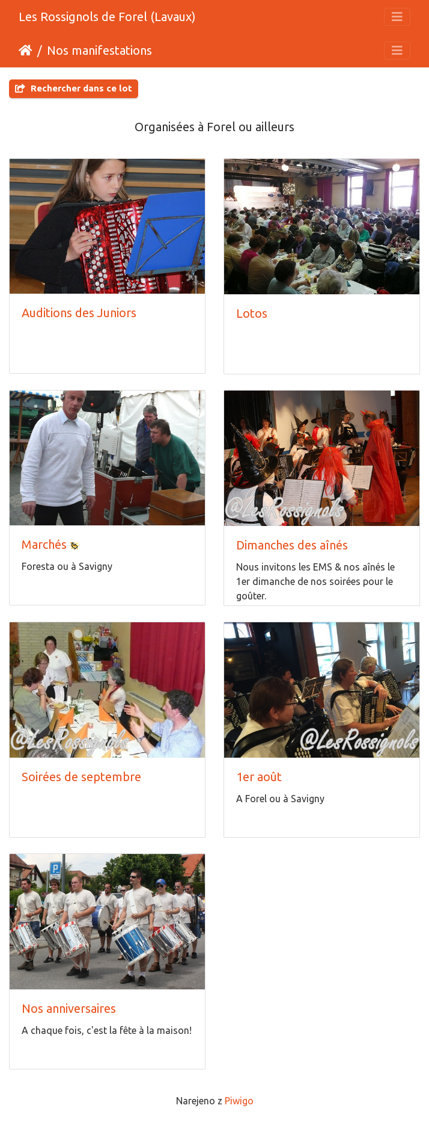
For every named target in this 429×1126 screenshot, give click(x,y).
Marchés (44, 544)
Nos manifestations (99, 50)
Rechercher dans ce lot (73, 88)
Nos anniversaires (69, 1008)
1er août (259, 777)
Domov (25, 51)
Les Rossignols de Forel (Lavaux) (107, 16)
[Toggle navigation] (397, 17)
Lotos (251, 313)
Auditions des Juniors (79, 313)
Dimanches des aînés (292, 545)
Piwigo (239, 1100)
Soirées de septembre (81, 777)
